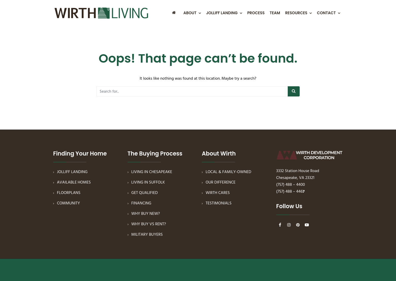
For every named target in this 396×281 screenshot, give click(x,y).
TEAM (275, 13)
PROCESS (256, 13)
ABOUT (190, 13)
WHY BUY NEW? (145, 213)
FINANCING (141, 203)
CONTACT (326, 13)
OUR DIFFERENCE (221, 182)
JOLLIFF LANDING (222, 13)
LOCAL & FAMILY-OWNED (228, 172)
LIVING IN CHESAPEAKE (151, 172)
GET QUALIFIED (144, 193)
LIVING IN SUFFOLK (148, 182)
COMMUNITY (68, 203)
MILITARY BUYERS (147, 234)
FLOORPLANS (69, 193)
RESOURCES (296, 13)
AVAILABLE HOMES (74, 182)
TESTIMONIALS (219, 203)
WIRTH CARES (218, 193)
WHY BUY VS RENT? (148, 224)
